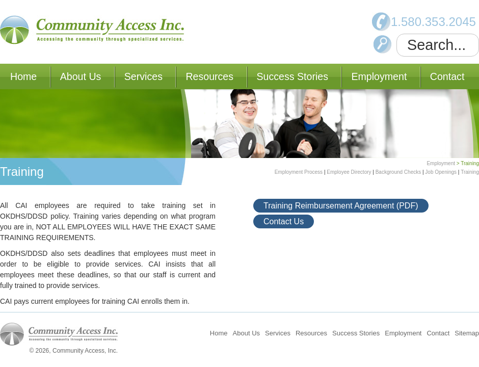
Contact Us (283, 221)
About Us (80, 76)
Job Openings (441, 172)
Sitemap (467, 333)
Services (143, 76)
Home (23, 76)
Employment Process (299, 172)
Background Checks (398, 172)
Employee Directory (349, 172)
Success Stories (292, 76)
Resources (209, 76)
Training (470, 172)
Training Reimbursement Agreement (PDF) (340, 205)
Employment (379, 76)
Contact (447, 76)
